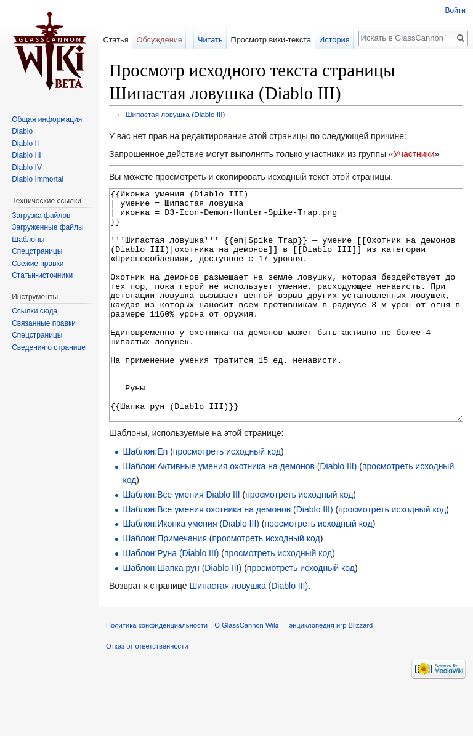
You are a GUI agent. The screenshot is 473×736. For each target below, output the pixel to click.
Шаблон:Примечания (165, 584)
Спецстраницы (37, 251)
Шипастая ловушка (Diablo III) (175, 114)
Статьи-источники (42, 275)
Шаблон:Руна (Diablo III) (171, 599)
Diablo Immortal (37, 179)
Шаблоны (28, 239)
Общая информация (47, 119)
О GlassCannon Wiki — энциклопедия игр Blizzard (293, 671)
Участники (414, 154)
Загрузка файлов (41, 215)
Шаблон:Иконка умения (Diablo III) (191, 570)
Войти (455, 10)
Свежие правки (37, 263)
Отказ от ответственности (147, 692)
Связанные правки (44, 323)
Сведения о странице (49, 347)
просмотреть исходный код (227, 498)
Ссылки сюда (34, 311)
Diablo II (25, 143)
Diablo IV (27, 167)
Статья (115, 39)
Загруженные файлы (47, 227)
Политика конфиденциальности (157, 671)
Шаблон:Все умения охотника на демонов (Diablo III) (228, 555)
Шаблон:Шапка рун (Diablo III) (182, 614)
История (334, 39)
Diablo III (26, 155)
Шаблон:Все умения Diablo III (181, 541)
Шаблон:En (145, 498)
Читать (210, 39)
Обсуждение (159, 39)
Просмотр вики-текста (270, 39)
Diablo (22, 131)
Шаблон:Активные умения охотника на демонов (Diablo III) (240, 512)
